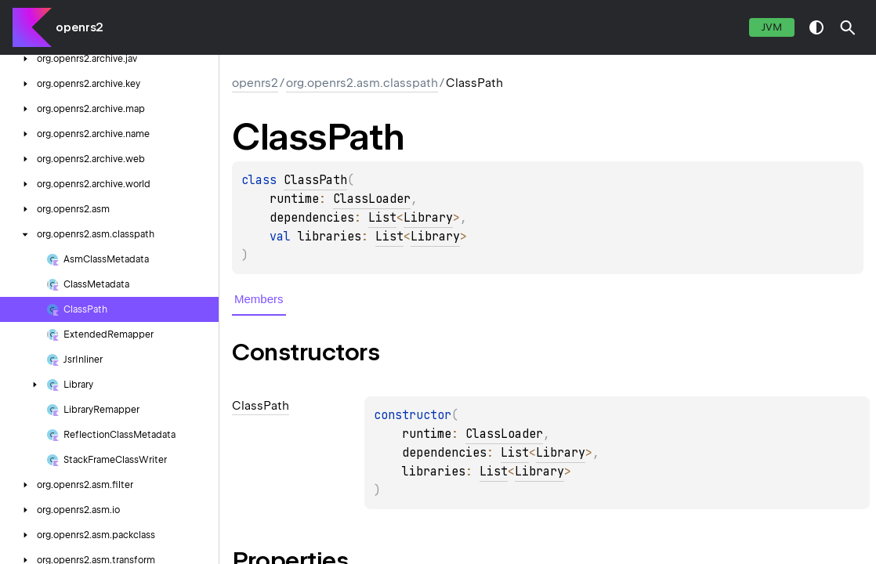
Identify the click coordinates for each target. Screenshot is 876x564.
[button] (847, 27)
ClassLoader (372, 199)
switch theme (816, 27)
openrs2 (79, 27)
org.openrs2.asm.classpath (362, 83)
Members (259, 299)
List (382, 218)
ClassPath (315, 180)
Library (428, 218)
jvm (772, 27)
